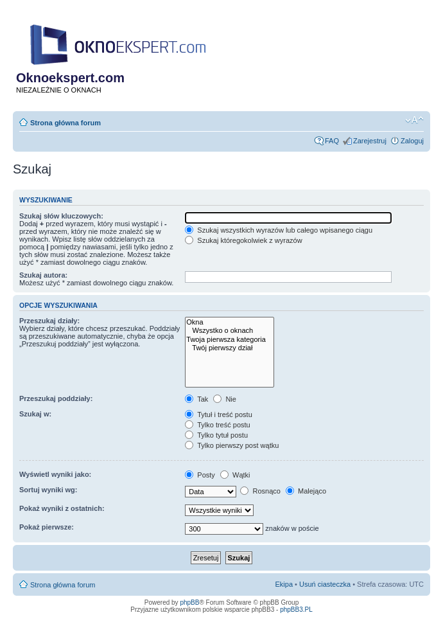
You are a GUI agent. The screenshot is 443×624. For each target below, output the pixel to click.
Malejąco (306, 491)
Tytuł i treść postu (218, 414)
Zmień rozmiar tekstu (414, 120)
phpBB (189, 602)
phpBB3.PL (296, 609)
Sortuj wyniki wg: (48, 490)
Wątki (235, 475)
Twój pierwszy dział (229, 348)
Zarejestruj (370, 141)
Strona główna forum (65, 123)
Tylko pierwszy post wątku (232, 445)
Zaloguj (412, 141)
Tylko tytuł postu (216, 435)
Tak (196, 399)
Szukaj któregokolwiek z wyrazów (243, 240)
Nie (224, 399)
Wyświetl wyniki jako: (55, 474)
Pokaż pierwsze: (46, 527)
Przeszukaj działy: (49, 321)
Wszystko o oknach (229, 330)
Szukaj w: (35, 414)
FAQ (332, 141)
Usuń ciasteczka (325, 584)
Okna (229, 322)
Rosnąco (260, 491)
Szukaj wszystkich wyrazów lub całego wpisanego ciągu (278, 230)
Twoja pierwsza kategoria (229, 339)
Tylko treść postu (217, 425)
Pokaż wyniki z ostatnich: (62, 508)
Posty (200, 475)
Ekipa (284, 584)
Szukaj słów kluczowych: (61, 216)
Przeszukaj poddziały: (55, 398)
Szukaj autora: (43, 275)
